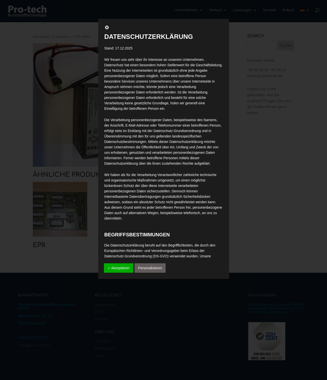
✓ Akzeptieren (119, 268)
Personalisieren (150, 268)
